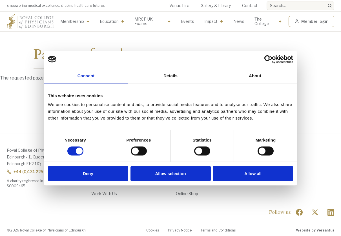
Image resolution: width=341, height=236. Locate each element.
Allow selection (170, 173)
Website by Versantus (315, 230)
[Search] (329, 5)
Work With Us (104, 193)
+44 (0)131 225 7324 (30, 171)
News (238, 21)
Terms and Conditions (218, 230)
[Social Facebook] (299, 212)
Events (187, 21)
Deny (88, 173)
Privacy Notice (180, 230)
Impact (211, 21)
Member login (311, 21)
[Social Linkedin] (330, 212)
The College (261, 21)
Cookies (152, 230)
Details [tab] (170, 75)
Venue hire (179, 5)
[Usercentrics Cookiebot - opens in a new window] (268, 59)
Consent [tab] (86, 75)
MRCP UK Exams (143, 21)
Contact (250, 5)
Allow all (253, 173)
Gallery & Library (216, 5)
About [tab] (255, 75)
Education (109, 21)
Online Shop (187, 193)
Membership (72, 21)
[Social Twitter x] (315, 212)
